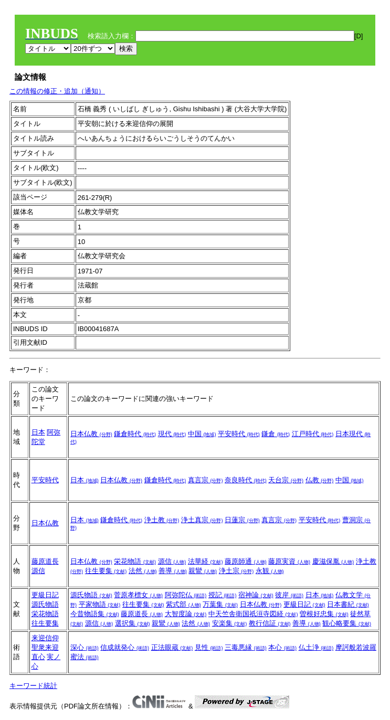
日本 (38, 432)
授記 (222, 595)
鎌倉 (275, 434)
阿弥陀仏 (186, 595)
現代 (172, 434)
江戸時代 (313, 434)
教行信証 (270, 623)
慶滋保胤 (333, 561)
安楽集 (229, 623)
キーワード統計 (33, 686)
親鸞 (202, 571)
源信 (38, 571)
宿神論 (255, 595)
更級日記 (45, 595)
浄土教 (162, 520)
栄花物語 (135, 561)
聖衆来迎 (45, 647)
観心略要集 (346, 623)
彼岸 (289, 595)
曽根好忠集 (324, 614)
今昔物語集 (94, 614)
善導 (173, 571)
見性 (209, 647)
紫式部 (183, 604)
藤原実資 (289, 561)
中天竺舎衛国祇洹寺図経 (253, 614)
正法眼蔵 (172, 647)
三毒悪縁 (246, 647)
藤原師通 (246, 561)
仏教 (319, 480)
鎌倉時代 (135, 434)
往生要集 (106, 571)
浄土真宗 (202, 520)
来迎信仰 (45, 638)
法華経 (205, 561)
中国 (202, 434)
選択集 (132, 623)
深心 (84, 647)
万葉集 (220, 604)
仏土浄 (316, 647)
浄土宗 (236, 571)
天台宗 (285, 480)
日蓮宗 (242, 520)
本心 (282, 647)
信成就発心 (124, 647)
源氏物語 (45, 604)
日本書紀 (348, 604)
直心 (38, 657)
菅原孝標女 (138, 595)
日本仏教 (91, 434)
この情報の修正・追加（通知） (57, 91)
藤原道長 (45, 561)
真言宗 (205, 480)
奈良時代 (246, 480)
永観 (270, 571)
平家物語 (100, 604)
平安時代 (239, 434)
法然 (143, 571)
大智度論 (186, 614)
